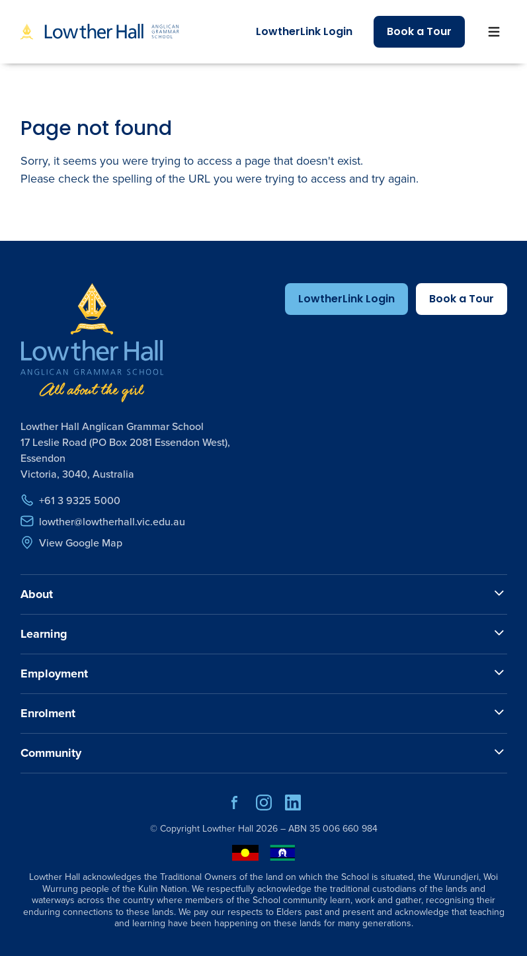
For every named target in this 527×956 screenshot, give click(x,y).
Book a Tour (419, 31)
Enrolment (47, 713)
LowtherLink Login (304, 31)
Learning (43, 633)
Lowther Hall (227, 829)
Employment (54, 673)
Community (50, 752)
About (36, 594)
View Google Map (71, 542)
